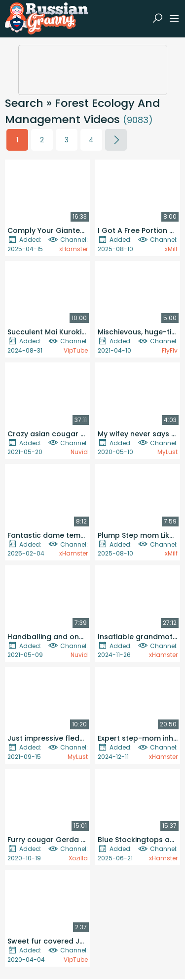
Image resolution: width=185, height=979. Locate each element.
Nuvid (79, 452)
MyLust (167, 452)
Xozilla (78, 858)
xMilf (171, 249)
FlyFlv (170, 350)
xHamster (73, 249)
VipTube (76, 350)
